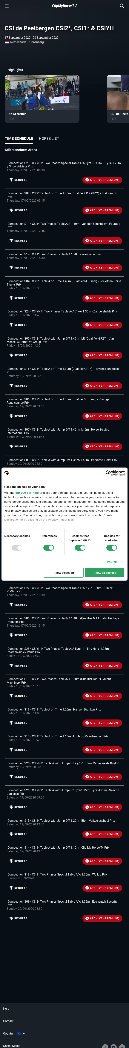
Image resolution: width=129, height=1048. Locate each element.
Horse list (49, 138)
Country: (13, 1033)
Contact (8, 1021)
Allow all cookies (104, 572)
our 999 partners (27, 492)
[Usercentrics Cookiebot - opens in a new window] (108, 473)
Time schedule (19, 138)
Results (18, 180)
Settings (112, 561)
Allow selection (63, 572)
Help (6, 1008)
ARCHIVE (102, 180)
